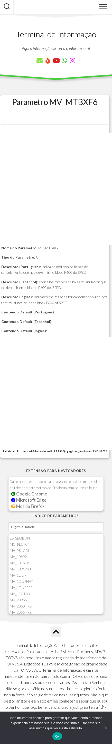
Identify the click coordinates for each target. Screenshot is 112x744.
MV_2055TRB (21, 612)
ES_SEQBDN (20, 538)
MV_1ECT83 (20, 594)
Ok (57, 736)
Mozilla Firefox (27, 506)
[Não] (105, 727)
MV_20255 (18, 600)
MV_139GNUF (21, 569)
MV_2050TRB (21, 606)
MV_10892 (18, 556)
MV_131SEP (19, 563)
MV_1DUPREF (21, 587)
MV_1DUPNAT (21, 581)
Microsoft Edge (28, 500)
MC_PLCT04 (20, 544)
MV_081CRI (19, 550)
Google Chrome (29, 494)
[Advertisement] (56, 189)
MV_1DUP (18, 575)
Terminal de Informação (56, 34)
